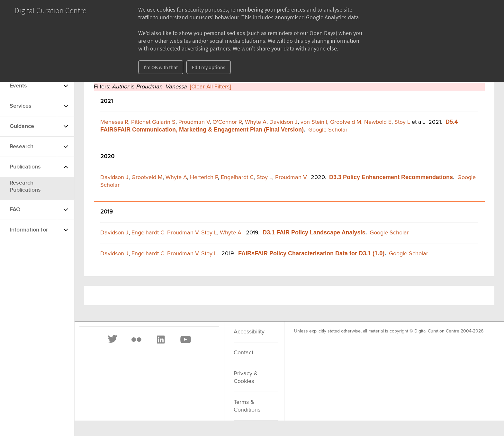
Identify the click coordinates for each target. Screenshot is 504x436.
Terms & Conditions (247, 406)
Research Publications (25, 186)
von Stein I (314, 122)
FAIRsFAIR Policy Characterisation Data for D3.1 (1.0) (311, 253)
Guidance (22, 126)
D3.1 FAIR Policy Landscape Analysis (314, 232)
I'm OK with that (161, 67)
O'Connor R (227, 122)
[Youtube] (185, 339)
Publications (25, 167)
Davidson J (283, 122)
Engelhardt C (237, 177)
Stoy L (402, 122)
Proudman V (194, 122)
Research (21, 147)
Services (21, 106)
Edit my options (208, 67)
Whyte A (255, 122)
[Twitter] (113, 339)
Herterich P (204, 177)
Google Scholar (327, 130)
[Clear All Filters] (210, 87)
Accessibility (249, 332)
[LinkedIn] (160, 339)
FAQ (15, 210)
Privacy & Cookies (246, 377)
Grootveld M (345, 122)
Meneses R (114, 122)
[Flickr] (136, 339)
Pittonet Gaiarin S (153, 122)
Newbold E (378, 122)
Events (18, 86)
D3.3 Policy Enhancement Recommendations (391, 177)
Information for (29, 230)
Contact (243, 353)
